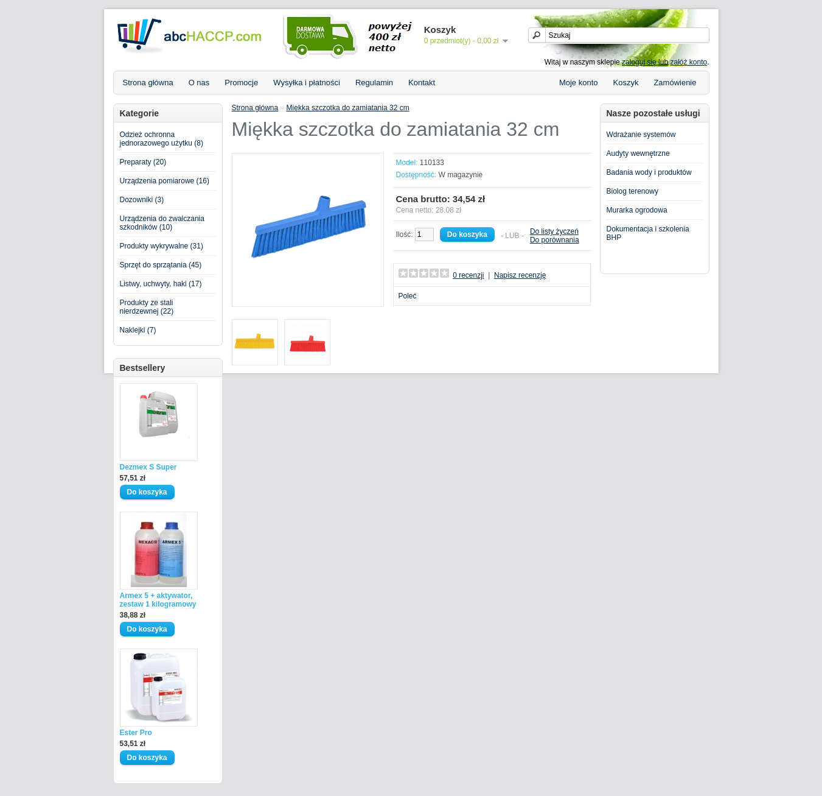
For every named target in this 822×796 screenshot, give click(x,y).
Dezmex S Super (148, 467)
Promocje (241, 82)
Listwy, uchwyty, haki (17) (161, 284)
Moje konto (578, 82)
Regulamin (374, 82)
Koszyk (626, 82)
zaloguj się (639, 62)
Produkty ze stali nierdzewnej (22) (147, 306)
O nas (199, 82)
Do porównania (554, 240)
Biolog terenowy (632, 191)
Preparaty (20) (143, 162)
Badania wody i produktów (649, 172)
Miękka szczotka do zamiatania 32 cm (348, 108)
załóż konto (688, 62)
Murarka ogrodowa (637, 210)
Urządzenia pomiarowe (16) (164, 181)
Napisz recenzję (520, 275)
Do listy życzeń (554, 231)
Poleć (408, 296)
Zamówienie (674, 82)
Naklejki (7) (138, 330)
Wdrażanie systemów (641, 134)
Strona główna (148, 82)
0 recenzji (468, 275)
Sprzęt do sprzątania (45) (161, 265)
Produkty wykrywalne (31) (161, 246)
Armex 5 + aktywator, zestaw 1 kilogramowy (158, 599)
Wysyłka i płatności (306, 82)
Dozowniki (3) (142, 199)
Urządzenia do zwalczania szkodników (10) (162, 222)
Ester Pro (136, 732)
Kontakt (421, 82)
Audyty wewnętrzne (638, 153)
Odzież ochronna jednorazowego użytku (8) (161, 138)
